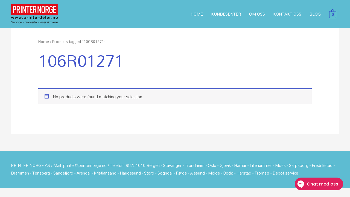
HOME (197, 14)
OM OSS (257, 14)
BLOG (315, 14)
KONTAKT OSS (287, 14)
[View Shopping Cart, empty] (332, 14)
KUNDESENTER (226, 14)
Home (43, 41)
